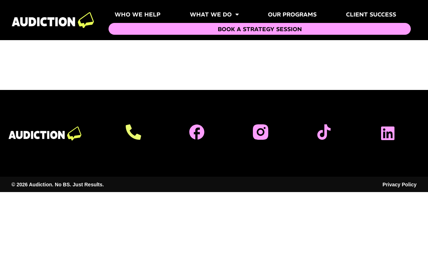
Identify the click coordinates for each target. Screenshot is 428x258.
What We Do (214, 14)
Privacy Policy (400, 184)
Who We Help (137, 14)
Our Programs (292, 14)
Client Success (371, 14)
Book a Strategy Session (260, 29)
